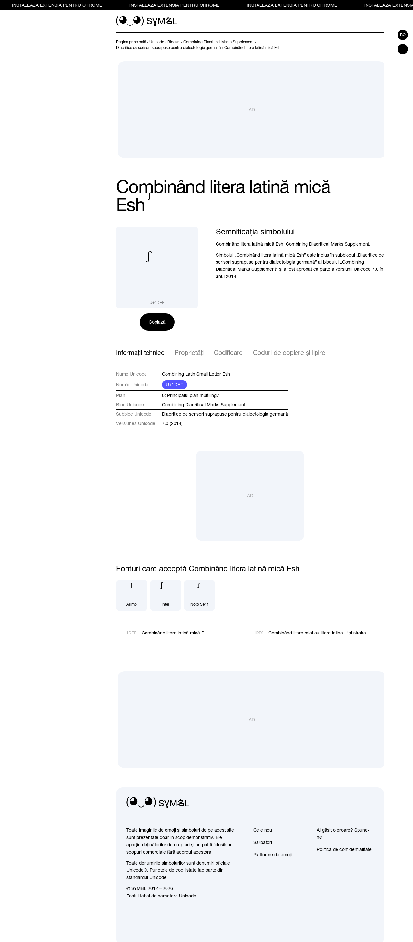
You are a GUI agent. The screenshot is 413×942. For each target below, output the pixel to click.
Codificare (228, 352)
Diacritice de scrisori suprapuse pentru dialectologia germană (225, 414)
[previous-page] (131, 42)
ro (403, 35)
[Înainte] (380, 45)
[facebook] (368, 803)
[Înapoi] (368, 45)
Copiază (157, 322)
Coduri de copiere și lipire (289, 352)
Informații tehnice (140, 352)
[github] (354, 803)
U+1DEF (174, 384)
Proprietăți (189, 352)
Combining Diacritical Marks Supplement (203, 404)
